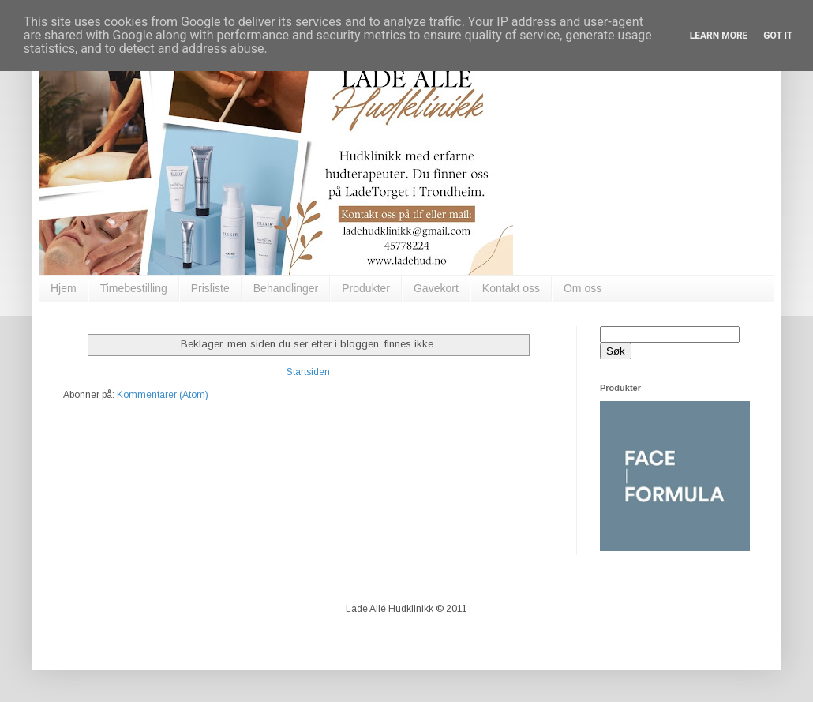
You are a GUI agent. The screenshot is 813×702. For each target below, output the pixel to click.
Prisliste (210, 288)
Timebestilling (133, 288)
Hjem (64, 288)
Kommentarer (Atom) (162, 394)
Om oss (582, 288)
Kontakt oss (511, 288)
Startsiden (308, 371)
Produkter (366, 288)
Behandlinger (286, 288)
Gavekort (436, 288)
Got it (777, 35)
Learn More (719, 35)
